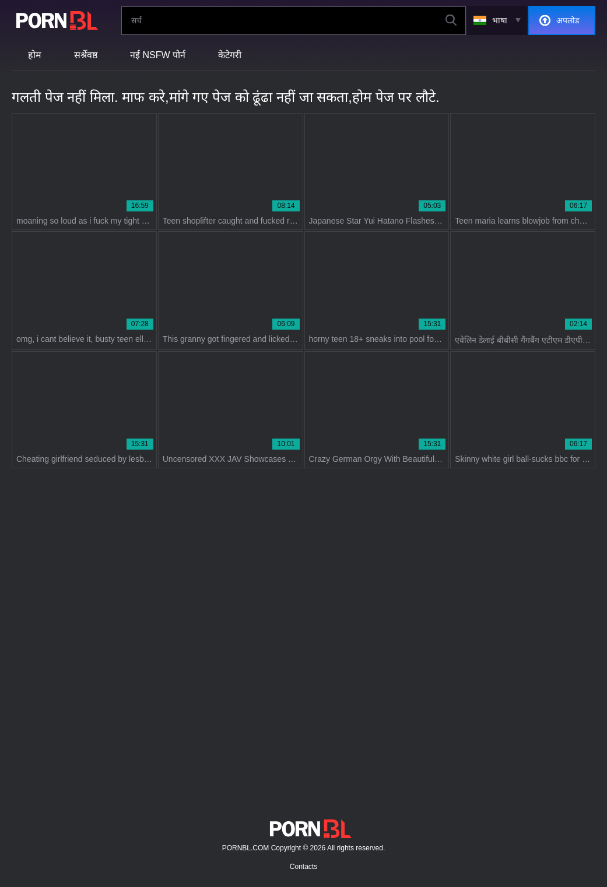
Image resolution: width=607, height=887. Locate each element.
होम (34, 55)
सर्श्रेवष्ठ (85, 55)
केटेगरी (229, 55)
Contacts (303, 867)
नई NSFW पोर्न (157, 55)
